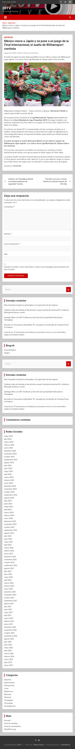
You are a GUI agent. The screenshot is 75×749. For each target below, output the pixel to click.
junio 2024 (8, 504)
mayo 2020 (8, 648)
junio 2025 (8, 468)
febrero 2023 (9, 551)
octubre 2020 (9, 633)
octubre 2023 (9, 527)
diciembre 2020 (10, 627)
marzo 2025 (8, 477)
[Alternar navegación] (5, 17)
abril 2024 (8, 510)
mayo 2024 (8, 507)
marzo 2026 (8, 442)
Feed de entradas (11, 723)
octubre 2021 (9, 598)
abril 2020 (8, 651)
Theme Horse (38, 745)
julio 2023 (7, 536)
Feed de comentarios (12, 726)
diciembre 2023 (10, 521)
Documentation (10, 350)
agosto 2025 (9, 463)
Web (6, 254)
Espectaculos (9, 683)
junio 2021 (8, 609)
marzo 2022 (8, 583)
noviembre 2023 (10, 524)
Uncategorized (9, 706)
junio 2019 (8, 662)
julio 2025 (7, 465)
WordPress (66, 745)
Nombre (8, 234)
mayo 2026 (8, 436)
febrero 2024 (9, 515)
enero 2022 (8, 589)
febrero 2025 (9, 480)
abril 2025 (8, 474)
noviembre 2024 (10, 489)
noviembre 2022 (10, 559)
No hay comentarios (31, 53)
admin (19, 53)
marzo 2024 (8, 512)
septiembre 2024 (10, 495)
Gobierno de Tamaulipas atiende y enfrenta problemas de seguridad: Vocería (20, 181)
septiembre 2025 (10, 460)
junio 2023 (8, 539)
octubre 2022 (9, 562)
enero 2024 (8, 518)
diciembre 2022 (10, 557)
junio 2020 (8, 645)
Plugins (7, 353)
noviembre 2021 (10, 595)
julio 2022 (7, 571)
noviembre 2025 (10, 454)
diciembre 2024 (10, 486)
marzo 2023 (8, 548)
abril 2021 (8, 615)
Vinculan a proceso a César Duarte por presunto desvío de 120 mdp (55, 181)
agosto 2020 (9, 639)
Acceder (7, 720)
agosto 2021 (9, 604)
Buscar (68, 289)
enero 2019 (8, 665)
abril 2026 (8, 439)
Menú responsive (70, 2)
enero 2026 (8, 448)
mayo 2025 (8, 471)
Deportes (8, 37)
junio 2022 (8, 574)
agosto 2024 (9, 498)
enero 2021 (8, 624)
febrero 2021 (9, 621)
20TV (6, 8)
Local (6, 688)
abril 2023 (8, 545)
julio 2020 (7, 642)
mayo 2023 (8, 542)
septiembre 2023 (10, 530)
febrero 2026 (9, 445)
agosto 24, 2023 (10, 53)
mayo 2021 (8, 612)
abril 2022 (8, 580)
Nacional (7, 694)
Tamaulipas (8, 700)
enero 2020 (8, 659)
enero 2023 (8, 554)
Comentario (9, 207)
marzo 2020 (8, 654)
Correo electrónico (12, 244)
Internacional (9, 685)
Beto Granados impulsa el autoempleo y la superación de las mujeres (31, 305)
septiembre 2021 (10, 601)
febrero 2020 (9, 656)
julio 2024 (7, 501)
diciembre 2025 (10, 451)
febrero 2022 (9, 586)
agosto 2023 (9, 533)
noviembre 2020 (10, 630)
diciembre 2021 (10, 592)
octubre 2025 (9, 457)
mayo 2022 (8, 577)
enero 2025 (8, 483)
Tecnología (8, 703)
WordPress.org (10, 729)
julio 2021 (7, 606)
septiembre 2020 (10, 636)
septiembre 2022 (10, 565)
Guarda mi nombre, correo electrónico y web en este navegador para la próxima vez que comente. (36, 268)
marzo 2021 (8, 618)
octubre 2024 (9, 492)
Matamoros (8, 691)
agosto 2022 (9, 568)
